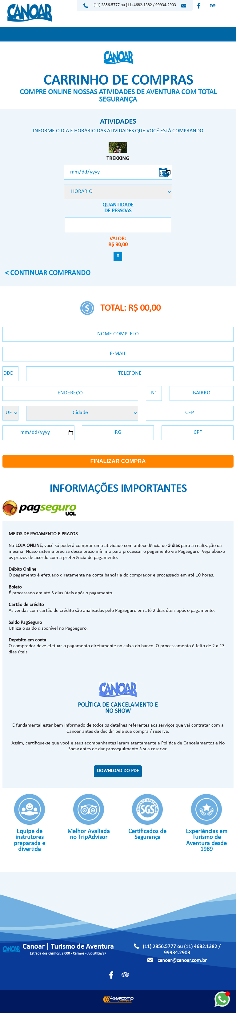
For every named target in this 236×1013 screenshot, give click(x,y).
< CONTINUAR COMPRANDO (47, 273)
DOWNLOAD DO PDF (118, 771)
